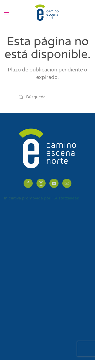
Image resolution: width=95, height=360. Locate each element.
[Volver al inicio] (47, 12)
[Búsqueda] (47, 97)
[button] (6, 12)
